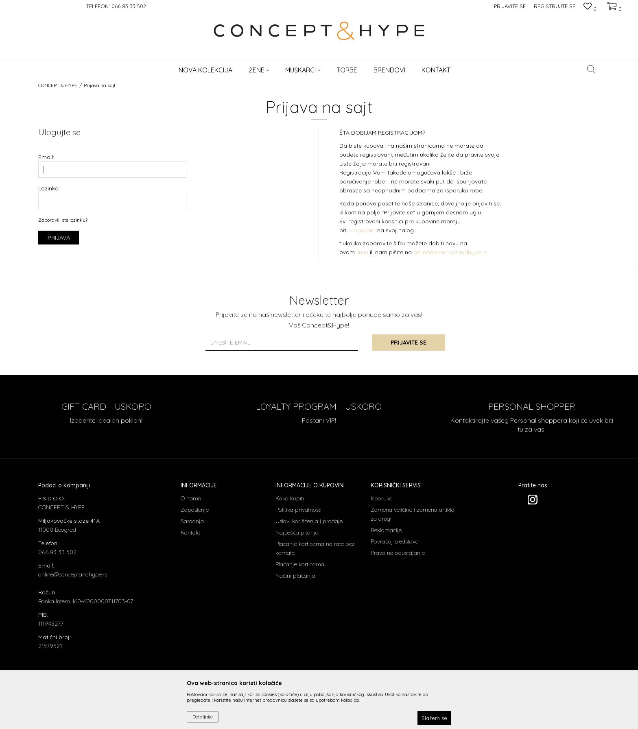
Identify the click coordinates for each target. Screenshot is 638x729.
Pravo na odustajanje (398, 553)
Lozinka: (49, 189)
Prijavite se (408, 342)
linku (362, 252)
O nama (191, 498)
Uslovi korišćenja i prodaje (309, 521)
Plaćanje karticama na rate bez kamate (315, 548)
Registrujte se (554, 6)
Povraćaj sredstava (395, 541)
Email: (46, 157)
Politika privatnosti (298, 509)
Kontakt (190, 532)
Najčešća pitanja (297, 532)
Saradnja (192, 521)
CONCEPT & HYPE (57, 85)
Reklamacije (386, 530)
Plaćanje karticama (299, 564)
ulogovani (363, 230)
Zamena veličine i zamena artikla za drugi (412, 514)
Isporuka (382, 498)
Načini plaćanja (295, 575)
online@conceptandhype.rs (450, 252)
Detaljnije (202, 717)
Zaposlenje (195, 509)
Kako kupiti (289, 498)
